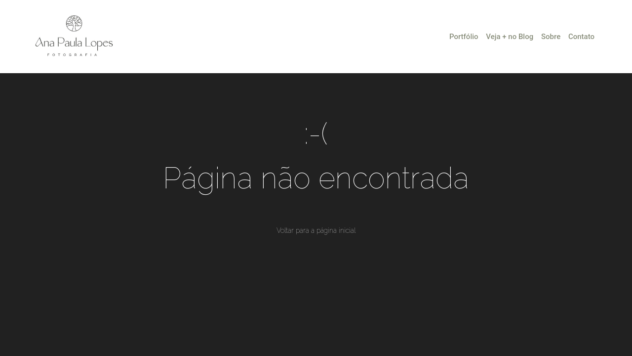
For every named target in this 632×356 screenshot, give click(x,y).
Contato (581, 36)
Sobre (550, 36)
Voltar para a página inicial (316, 230)
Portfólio (463, 36)
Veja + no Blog (509, 36)
